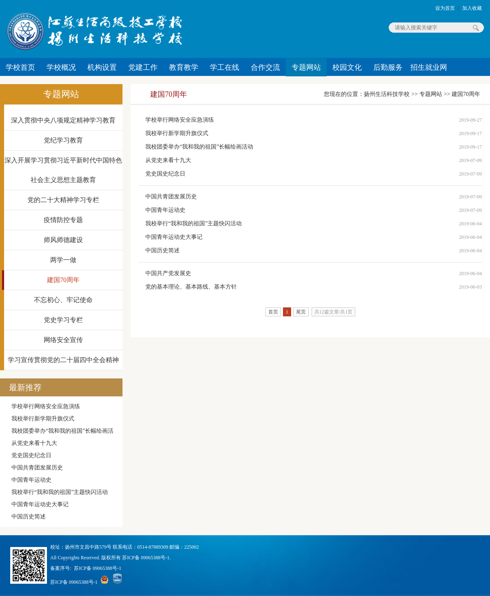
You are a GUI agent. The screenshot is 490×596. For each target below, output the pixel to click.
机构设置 (102, 67)
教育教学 (183, 67)
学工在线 (224, 67)
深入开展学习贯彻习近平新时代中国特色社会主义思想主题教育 (63, 170)
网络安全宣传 (63, 339)
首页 (273, 312)
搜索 (476, 27)
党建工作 (143, 67)
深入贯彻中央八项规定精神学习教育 (63, 120)
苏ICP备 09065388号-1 (97, 568)
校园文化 (347, 67)
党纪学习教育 (63, 140)
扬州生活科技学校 (387, 94)
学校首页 (20, 67)
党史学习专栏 (63, 319)
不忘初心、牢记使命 (63, 299)
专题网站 (306, 67)
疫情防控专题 (63, 219)
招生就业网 (428, 67)
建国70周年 (63, 279)
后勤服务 (388, 67)
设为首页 (445, 8)
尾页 (301, 312)
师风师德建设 (63, 239)
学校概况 (61, 67)
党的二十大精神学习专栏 (63, 199)
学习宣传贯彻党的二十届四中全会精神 (63, 359)
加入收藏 (472, 8)
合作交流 (265, 67)
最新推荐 (25, 387)
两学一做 (63, 259)
